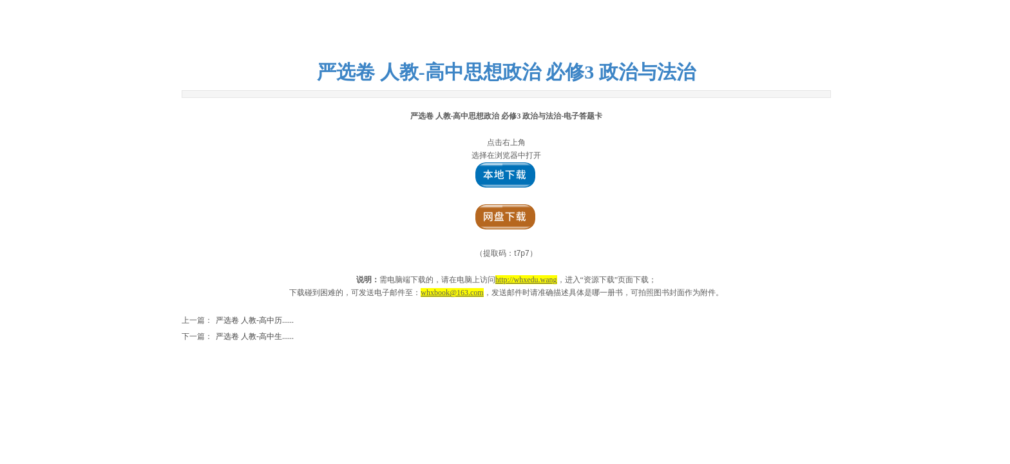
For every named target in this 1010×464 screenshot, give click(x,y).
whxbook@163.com (452, 292)
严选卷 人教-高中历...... (238, 321)
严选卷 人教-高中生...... (238, 337)
